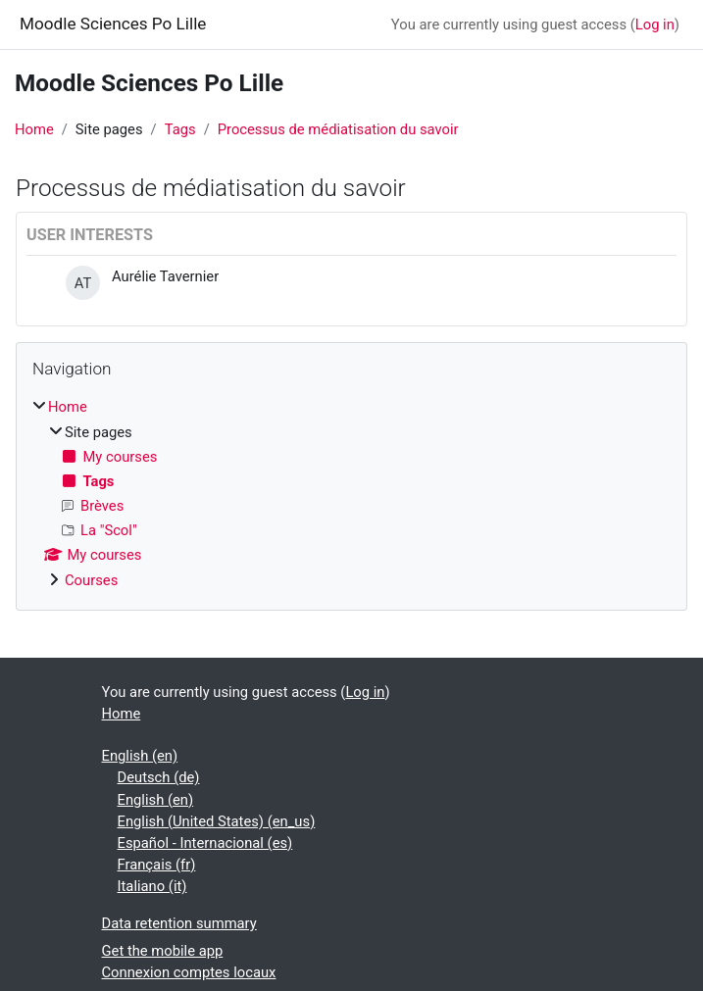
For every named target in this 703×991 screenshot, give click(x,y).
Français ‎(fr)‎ (157, 864)
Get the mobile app (163, 951)
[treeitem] (351, 493)
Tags (180, 129)
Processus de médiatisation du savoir (338, 129)
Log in (655, 24)
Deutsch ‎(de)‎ (159, 777)
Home (34, 129)
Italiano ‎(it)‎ (152, 886)
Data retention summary (179, 923)
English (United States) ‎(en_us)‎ (217, 821)
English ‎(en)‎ (140, 756)
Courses (91, 580)
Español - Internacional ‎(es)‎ (205, 843)
